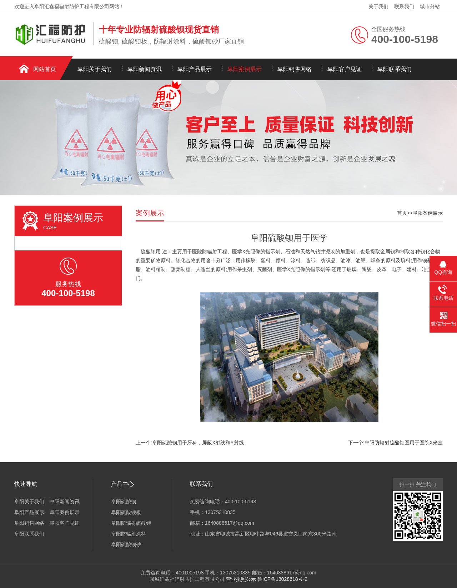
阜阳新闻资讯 (144, 69)
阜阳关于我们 (94, 69)
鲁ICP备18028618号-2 (282, 579)
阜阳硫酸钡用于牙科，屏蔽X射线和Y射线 (198, 442)
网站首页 (44, 69)
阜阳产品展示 (194, 69)
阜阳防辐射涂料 (128, 534)
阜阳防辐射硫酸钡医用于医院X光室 (404, 442)
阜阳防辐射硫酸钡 (131, 523)
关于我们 (378, 6)
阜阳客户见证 (344, 69)
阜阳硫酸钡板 (126, 512)
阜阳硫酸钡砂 (126, 544)
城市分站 (430, 6)
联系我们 (404, 6)
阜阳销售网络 (294, 69)
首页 (402, 213)
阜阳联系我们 (394, 69)
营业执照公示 (241, 579)
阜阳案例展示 (244, 69)
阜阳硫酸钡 (123, 501)
